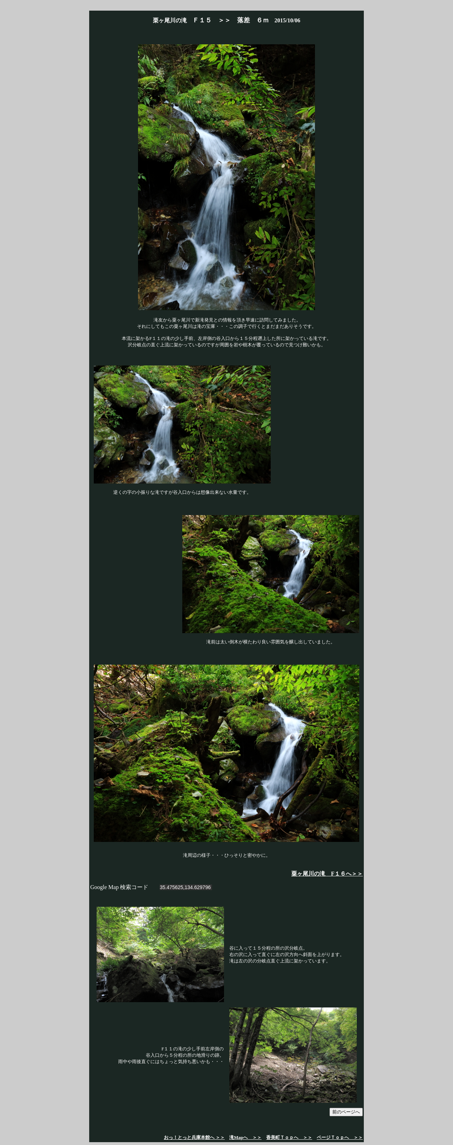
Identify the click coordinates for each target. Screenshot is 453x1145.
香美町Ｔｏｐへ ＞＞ (289, 1137)
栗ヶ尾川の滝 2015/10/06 (226, 20)
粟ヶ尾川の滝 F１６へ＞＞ (327, 874)
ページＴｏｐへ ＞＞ (340, 1137)
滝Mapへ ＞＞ (245, 1137)
